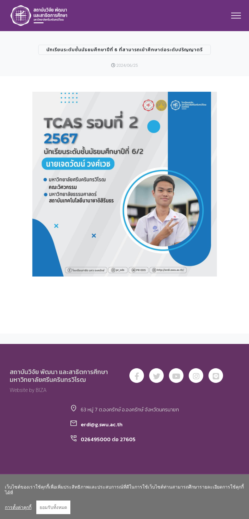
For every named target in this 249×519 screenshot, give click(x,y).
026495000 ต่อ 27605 (108, 439)
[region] (124, 496)
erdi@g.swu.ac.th (102, 424)
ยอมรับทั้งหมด (53, 507)
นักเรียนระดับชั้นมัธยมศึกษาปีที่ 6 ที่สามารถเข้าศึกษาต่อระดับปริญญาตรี (124, 49)
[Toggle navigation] (236, 15)
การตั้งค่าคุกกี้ (18, 507)
